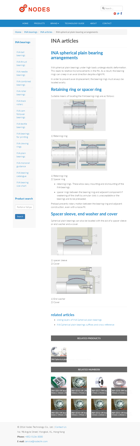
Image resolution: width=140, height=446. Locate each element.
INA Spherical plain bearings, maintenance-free (71, 359)
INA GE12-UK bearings (101, 413)
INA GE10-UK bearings (81, 413)
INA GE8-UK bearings (60, 390)
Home (25, 23)
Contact (107, 23)
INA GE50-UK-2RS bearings (83, 390)
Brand (55, 23)
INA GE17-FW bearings (102, 390)
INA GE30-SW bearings (122, 390)
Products (39, 23)
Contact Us (60, 426)
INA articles (46, 31)
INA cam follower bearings (21, 114)
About (93, 23)
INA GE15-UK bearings (121, 413)
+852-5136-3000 (34, 436)
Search (20, 216)
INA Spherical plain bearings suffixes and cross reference (85, 324)
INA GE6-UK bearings (60, 413)
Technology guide (74, 23)
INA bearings (30, 31)
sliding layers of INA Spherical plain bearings (79, 319)
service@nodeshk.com (36, 441)
